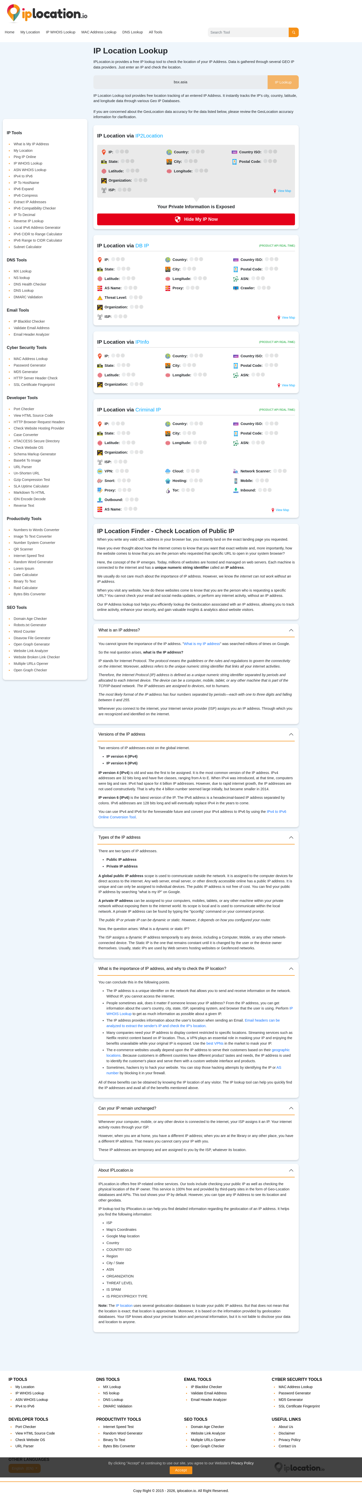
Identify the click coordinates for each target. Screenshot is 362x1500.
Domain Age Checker (30, 619)
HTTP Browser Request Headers (39, 422)
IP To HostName (26, 183)
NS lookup (22, 278)
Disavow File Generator (32, 638)
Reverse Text (24, 506)
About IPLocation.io (115, 1170)
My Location (30, 32)
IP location (124, 1306)
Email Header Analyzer (31, 334)
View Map (282, 191)
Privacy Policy (242, 1463)
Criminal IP (148, 409)
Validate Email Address (31, 328)
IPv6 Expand (23, 189)
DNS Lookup (132, 32)
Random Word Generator (33, 562)
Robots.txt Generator (30, 625)
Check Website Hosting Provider (39, 428)
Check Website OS (28, 448)
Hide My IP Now (196, 219)
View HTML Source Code (33, 415)
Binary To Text (24, 581)
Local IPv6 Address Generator (37, 228)
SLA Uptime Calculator (31, 486)
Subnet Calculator (27, 247)
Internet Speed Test (29, 556)
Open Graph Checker (30, 670)
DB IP (142, 245)
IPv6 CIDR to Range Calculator (38, 234)
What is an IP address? (119, 630)
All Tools (155, 32)
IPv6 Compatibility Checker (35, 208)
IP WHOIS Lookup (60, 32)
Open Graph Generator (32, 644)
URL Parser (23, 467)
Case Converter (26, 435)
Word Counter (24, 631)
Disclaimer (287, 1433)
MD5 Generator (26, 372)
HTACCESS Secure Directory (36, 441)
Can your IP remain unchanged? (127, 1108)
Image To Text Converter (33, 536)
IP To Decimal (24, 215)
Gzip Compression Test (32, 480)
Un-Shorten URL (27, 473)
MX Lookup (22, 271)
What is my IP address (202, 644)
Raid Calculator (26, 588)
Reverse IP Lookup (28, 221)
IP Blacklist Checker (29, 321)
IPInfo (142, 342)
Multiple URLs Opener (31, 664)
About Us (286, 1427)
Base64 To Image (27, 460)
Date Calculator (26, 575)
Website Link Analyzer (31, 651)
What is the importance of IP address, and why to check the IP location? (162, 968)
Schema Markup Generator (35, 454)
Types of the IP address (119, 837)
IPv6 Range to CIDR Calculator (38, 240)
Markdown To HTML (29, 492)
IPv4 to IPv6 (23, 176)
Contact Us (287, 1446)
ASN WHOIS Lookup (30, 170)
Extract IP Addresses (30, 202)
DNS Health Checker (30, 284)
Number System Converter (34, 543)
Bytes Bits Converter (30, 594)
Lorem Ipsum (24, 568)
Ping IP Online (25, 157)
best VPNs (214, 1043)
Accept (181, 1470)
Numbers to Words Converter (36, 530)
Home (9, 32)
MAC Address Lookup (98, 32)
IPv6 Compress (26, 195)
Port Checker (24, 409)
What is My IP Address (31, 144)
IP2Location (149, 135)
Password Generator (30, 365)
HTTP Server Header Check (35, 378)
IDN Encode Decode (30, 499)
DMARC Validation (28, 297)
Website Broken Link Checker (37, 657)
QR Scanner (23, 549)
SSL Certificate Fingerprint (34, 385)
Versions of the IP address (121, 734)
